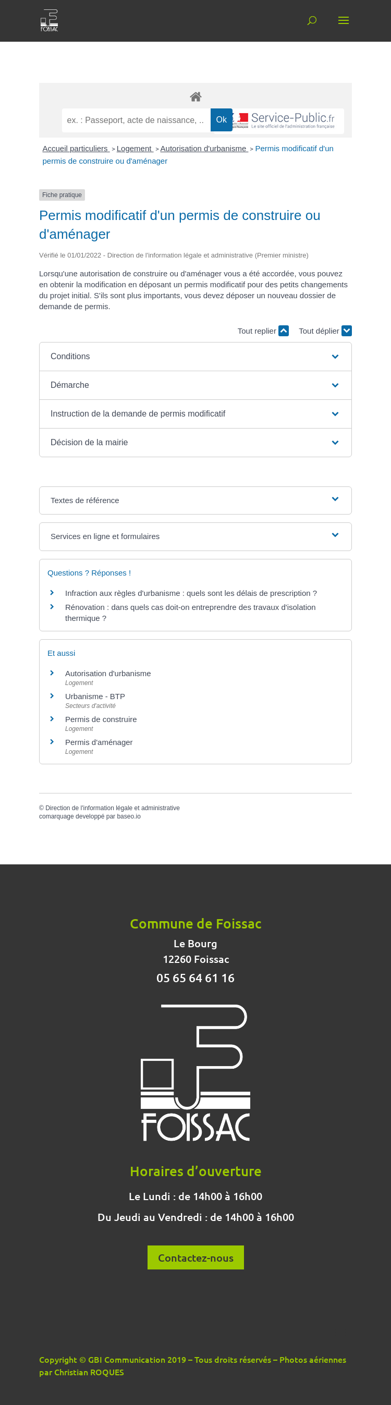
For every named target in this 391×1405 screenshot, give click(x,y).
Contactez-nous (196, 1257)
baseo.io (128, 816)
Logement (135, 148)
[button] (195, 357)
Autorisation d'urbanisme (205, 148)
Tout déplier (325, 330)
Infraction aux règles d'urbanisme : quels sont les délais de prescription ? (191, 593)
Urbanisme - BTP (95, 696)
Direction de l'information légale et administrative (112, 808)
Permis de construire (101, 719)
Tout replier (263, 330)
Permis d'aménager (99, 742)
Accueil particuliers (76, 148)
